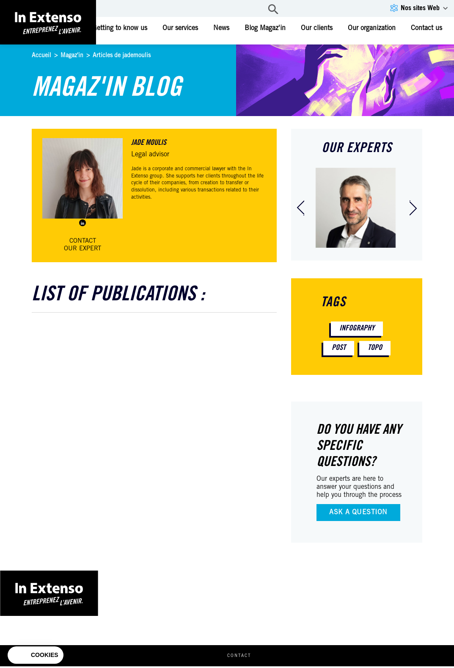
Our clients (317, 28)
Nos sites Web (420, 8)
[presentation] (300, 208)
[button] (35, 655)
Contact (250, 658)
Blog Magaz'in (265, 28)
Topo (375, 348)
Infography (356, 329)
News (221, 28)
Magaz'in (72, 56)
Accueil (41, 56)
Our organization (372, 28)
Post (339, 348)
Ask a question (358, 512)
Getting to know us (119, 28)
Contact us (426, 28)
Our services (180, 28)
